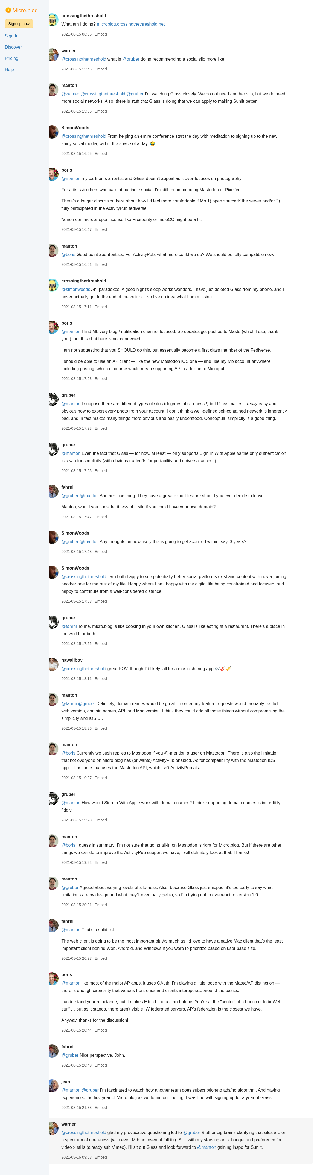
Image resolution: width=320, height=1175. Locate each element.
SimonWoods (83, 127)
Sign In (12, 36)
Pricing (11, 58)
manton (77, 85)
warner (76, 50)
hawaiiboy (79, 667)
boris (74, 170)
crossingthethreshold (91, 15)
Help (9, 69)
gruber (76, 395)
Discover (13, 47)
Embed (109, 34)
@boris (76, 254)
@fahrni (77, 633)
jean (73, 1089)
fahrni (75, 494)
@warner (78, 94)
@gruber (138, 59)
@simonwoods (83, 289)
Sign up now (19, 24)
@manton (78, 178)
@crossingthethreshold (91, 59)
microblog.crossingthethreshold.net (139, 24)
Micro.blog (25, 10)
